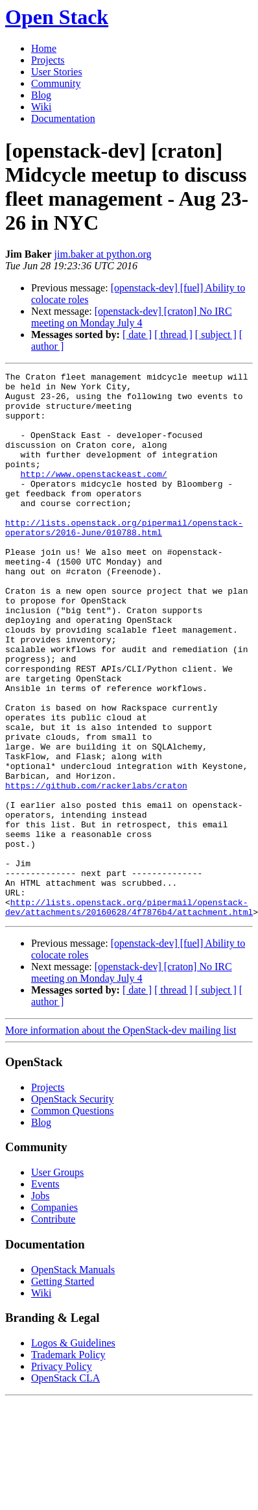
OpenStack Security (72, 1207)
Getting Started (62, 1390)
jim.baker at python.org (103, 254)
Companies (54, 1316)
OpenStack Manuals (73, 1378)
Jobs (40, 1304)
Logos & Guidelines (73, 1451)
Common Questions (72, 1219)
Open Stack (56, 17)
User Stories (56, 71)
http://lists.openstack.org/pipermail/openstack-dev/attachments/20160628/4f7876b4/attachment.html (129, 1015)
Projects (48, 60)
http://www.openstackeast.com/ (93, 495)
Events (45, 1292)
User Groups (57, 1281)
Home (43, 48)
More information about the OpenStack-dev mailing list (120, 1139)
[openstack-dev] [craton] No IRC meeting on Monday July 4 (131, 317)
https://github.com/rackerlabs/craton (96, 869)
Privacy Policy (61, 1475)
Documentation (63, 118)
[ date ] (137, 334)
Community (55, 83)
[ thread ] (173, 334)
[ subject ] (216, 334)
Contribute (53, 1327)
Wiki (41, 106)
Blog (41, 95)
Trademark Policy (68, 1463)
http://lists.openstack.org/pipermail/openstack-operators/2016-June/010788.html (124, 559)
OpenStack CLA (65, 1486)
